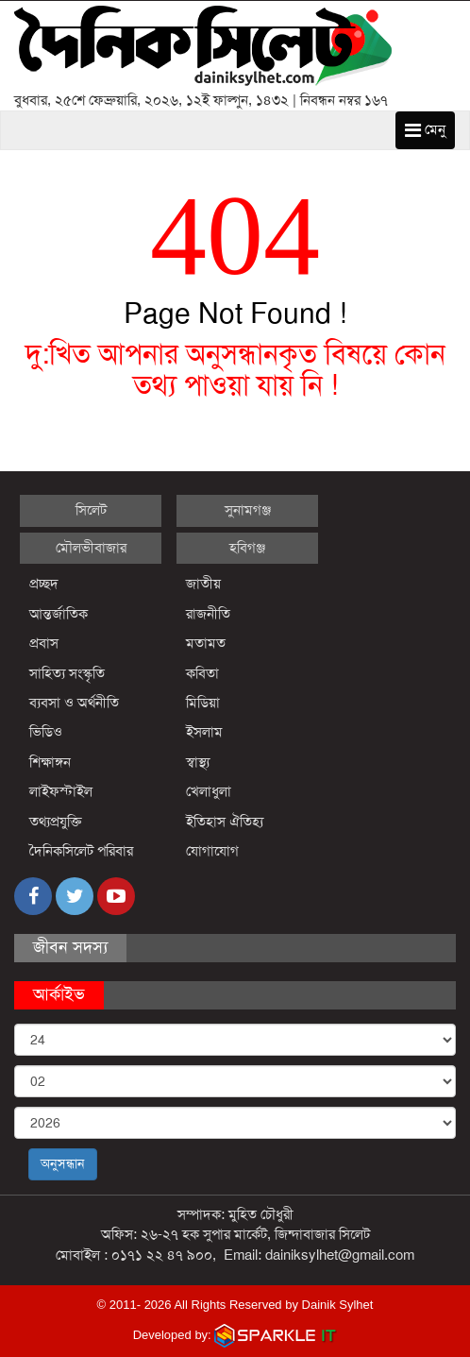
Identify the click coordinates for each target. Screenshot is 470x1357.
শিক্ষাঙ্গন (50, 762)
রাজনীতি (208, 613)
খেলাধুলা (208, 791)
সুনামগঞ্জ (248, 509)
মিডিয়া (203, 702)
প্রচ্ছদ (44, 583)
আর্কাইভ (59, 994)
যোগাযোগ (212, 850)
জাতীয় (203, 583)
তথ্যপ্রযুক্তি (55, 821)
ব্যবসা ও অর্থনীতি (74, 702)
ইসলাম (204, 731)
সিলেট (91, 509)
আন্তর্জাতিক (58, 613)
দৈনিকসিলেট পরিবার (81, 850)
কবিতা (202, 673)
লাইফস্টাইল (60, 791)
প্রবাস (44, 643)
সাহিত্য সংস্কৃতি (67, 673)
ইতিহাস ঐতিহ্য (225, 821)
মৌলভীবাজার (91, 547)
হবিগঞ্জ (247, 547)
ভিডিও (45, 731)
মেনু (425, 129)
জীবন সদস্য (70, 947)
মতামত (206, 643)
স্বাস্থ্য (198, 762)
